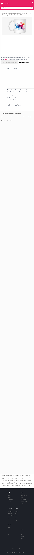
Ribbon (22, 536)
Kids (16, 520)
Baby (16, 515)
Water (22, 534)
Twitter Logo (23, 497)
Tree (9, 534)
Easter (9, 518)
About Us (9, 552)
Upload (31, 2)
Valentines (10, 517)
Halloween (10, 513)
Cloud (9, 527)
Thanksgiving (11, 515)
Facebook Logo (24, 501)
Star (9, 532)
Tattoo (22, 538)
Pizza (9, 495)
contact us (7, 59)
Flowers (22, 531)
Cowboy (17, 518)
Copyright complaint (24, 62)
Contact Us (14, 552)
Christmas (10, 511)
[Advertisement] (16, 45)
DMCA (19, 552)
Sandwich (10, 497)
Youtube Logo (23, 499)
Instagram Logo (24, 495)
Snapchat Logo (24, 503)
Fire (9, 529)
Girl (16, 513)
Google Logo (23, 504)
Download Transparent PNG (10, 62)
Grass (9, 531)
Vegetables (10, 499)
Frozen (16, 511)
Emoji (22, 529)
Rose (22, 532)
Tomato (9, 501)
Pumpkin (10, 503)
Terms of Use (24, 552)
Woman (16, 517)
